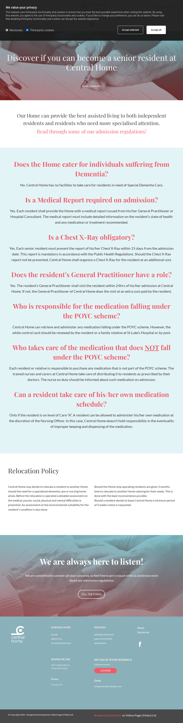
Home (85, 86)
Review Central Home (107, 715)
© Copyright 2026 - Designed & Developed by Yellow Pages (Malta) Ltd (40, 714)
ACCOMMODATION (61, 643)
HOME (54, 634)
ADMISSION (100, 643)
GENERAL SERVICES (104, 634)
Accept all (156, 30)
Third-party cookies (40, 30)
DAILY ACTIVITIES (103, 639)
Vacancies (143, 632)
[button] (91, 594)
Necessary (14, 30)
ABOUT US (56, 639)
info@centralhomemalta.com (108, 686)
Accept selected (130, 30)
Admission (95, 86)
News (140, 627)
